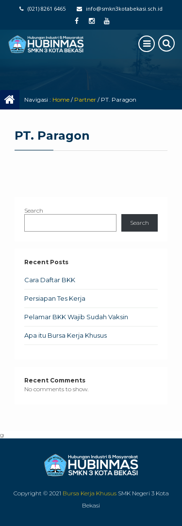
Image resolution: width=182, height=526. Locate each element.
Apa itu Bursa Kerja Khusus (65, 335)
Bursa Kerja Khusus (89, 493)
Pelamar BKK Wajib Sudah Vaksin (76, 317)
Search (33, 210)
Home (60, 99)
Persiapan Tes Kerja (54, 298)
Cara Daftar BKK (49, 280)
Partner (85, 99)
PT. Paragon (52, 135)
